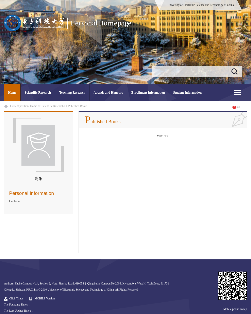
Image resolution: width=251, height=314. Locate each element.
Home (12, 92)
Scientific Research (38, 92)
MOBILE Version (45, 298)
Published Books (77, 106)
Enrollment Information (148, 92)
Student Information (187, 92)
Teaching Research (72, 92)
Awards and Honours (108, 92)
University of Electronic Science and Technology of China (201, 4)
